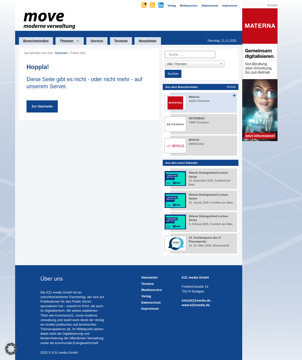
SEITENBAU (197, 118)
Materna (194, 96)
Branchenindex (36, 41)
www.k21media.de (196, 305)
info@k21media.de (196, 300)
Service (97, 41)
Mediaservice (151, 290)
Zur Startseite (42, 106)
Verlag (146, 296)
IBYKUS (194, 139)
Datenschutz (151, 302)
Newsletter (148, 41)
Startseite (60, 53)
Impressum (150, 308)
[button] (11, 349)
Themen (72, 41)
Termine (121, 41)
